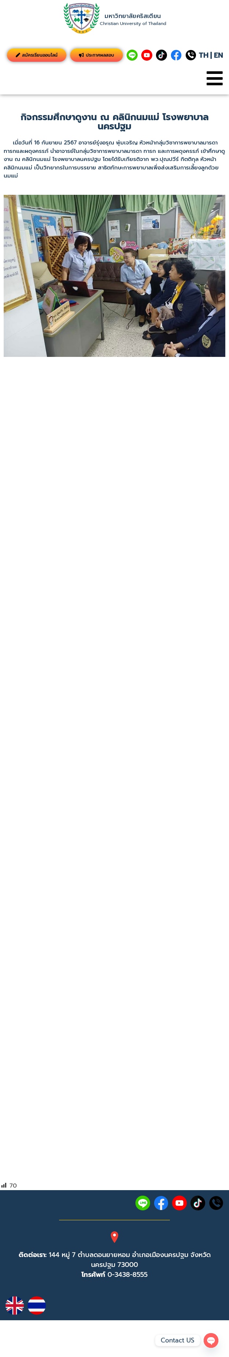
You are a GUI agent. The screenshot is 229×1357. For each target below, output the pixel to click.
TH (203, 55)
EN (218, 55)
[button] (214, 78)
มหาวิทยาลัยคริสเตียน (133, 16)
